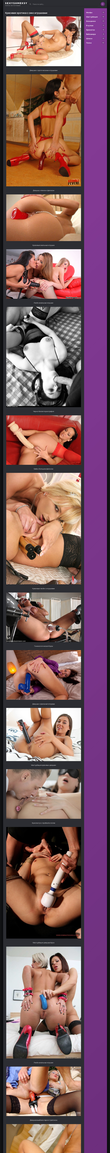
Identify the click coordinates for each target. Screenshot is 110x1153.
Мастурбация (92, 17)
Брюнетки (90, 30)
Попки (89, 43)
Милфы (89, 12)
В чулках (89, 25)
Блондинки (91, 21)
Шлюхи (89, 38)
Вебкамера (91, 34)
